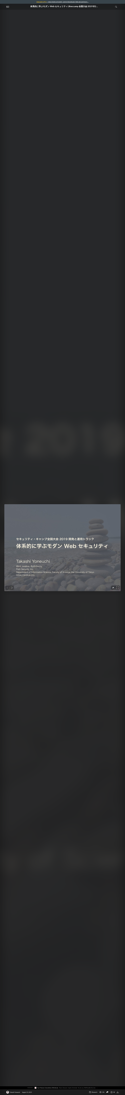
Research (93, 1092)
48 (113, 1092)
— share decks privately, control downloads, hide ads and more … (62, 2)
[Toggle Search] (116, 6)
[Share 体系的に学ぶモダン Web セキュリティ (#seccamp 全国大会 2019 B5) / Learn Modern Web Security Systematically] (107, 1092)
